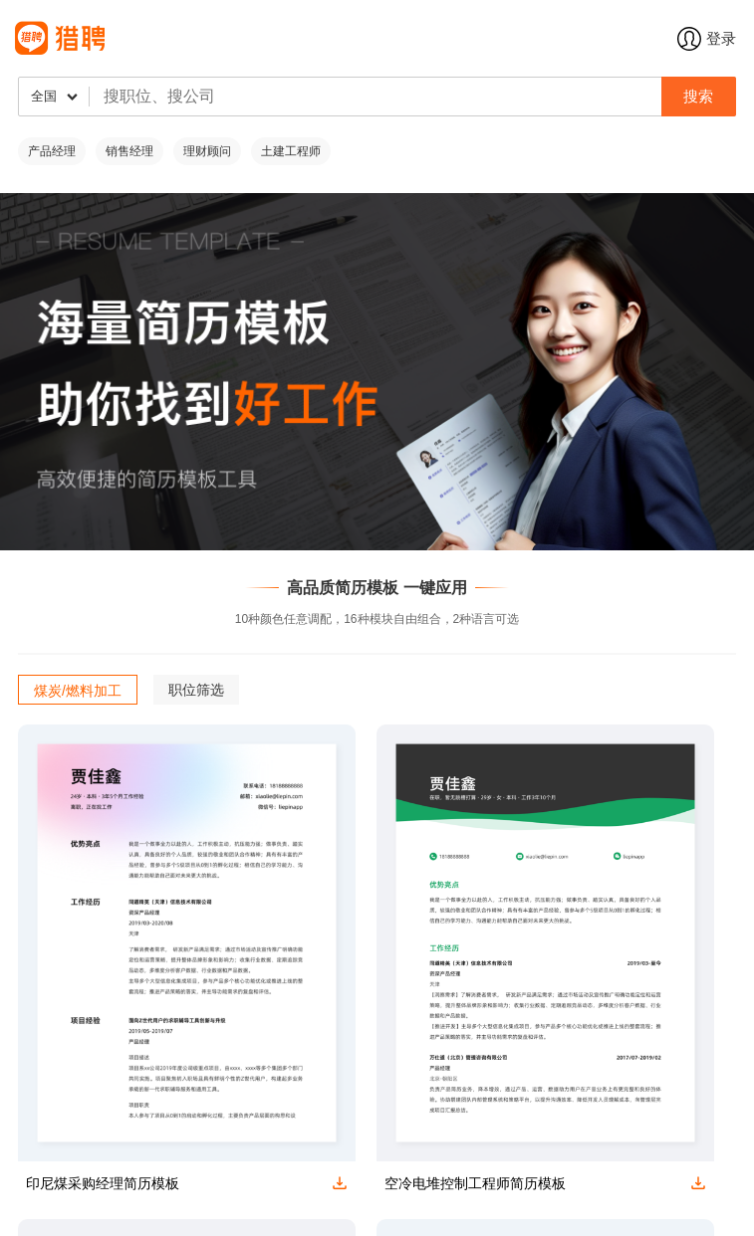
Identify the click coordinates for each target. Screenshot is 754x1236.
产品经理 (52, 151)
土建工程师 (291, 151)
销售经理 (129, 151)
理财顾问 (207, 151)
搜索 (698, 96)
